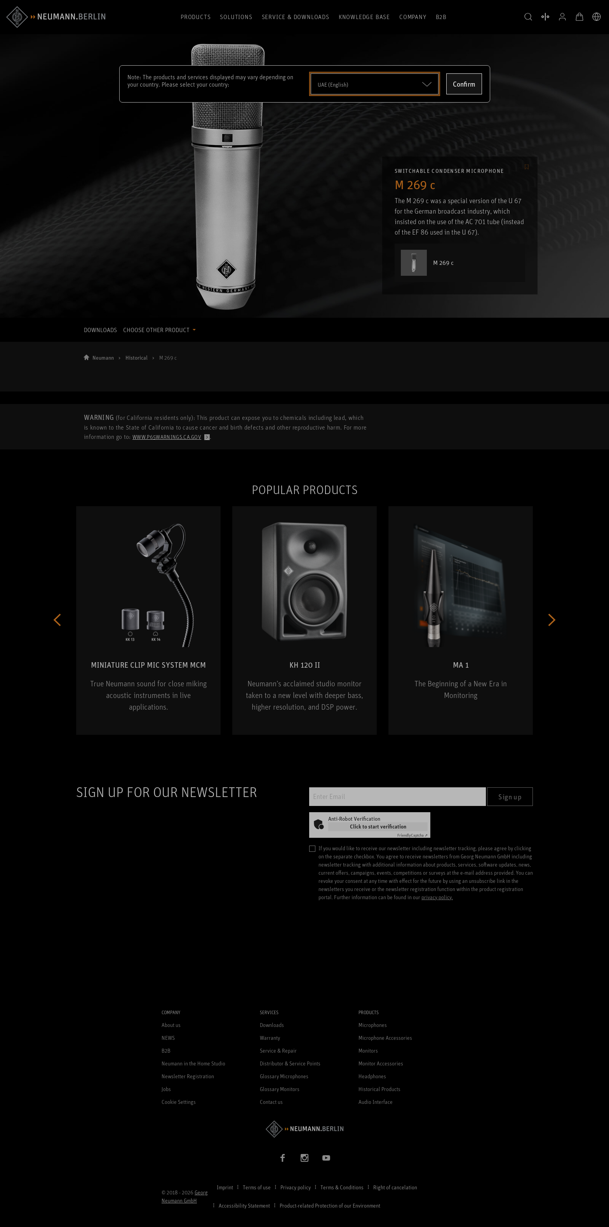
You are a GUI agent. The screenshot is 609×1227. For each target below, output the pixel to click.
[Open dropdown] (374, 83)
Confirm (464, 84)
